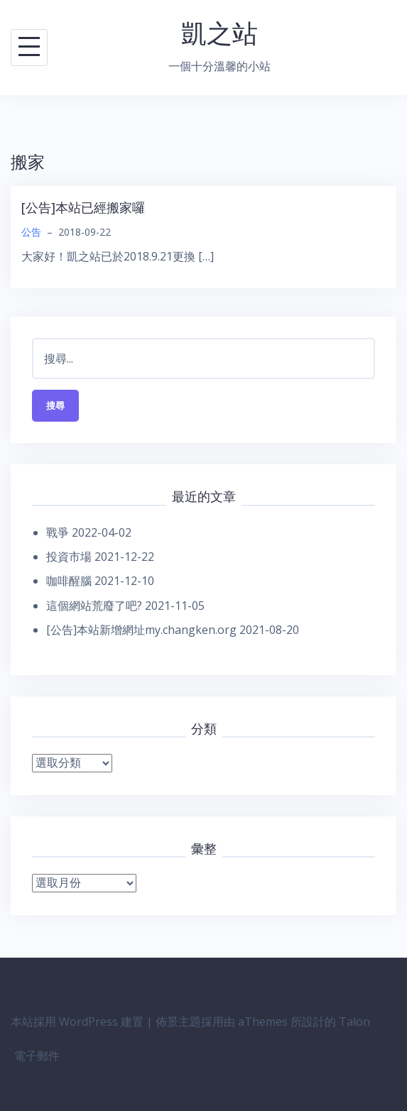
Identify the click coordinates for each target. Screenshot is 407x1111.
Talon (354, 1021)
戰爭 (57, 532)
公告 (31, 232)
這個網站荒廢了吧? (94, 605)
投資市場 (69, 556)
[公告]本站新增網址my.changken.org (141, 629)
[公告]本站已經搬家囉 (83, 207)
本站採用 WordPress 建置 (77, 1021)
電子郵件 (37, 1055)
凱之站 (219, 33)
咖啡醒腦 (69, 581)
